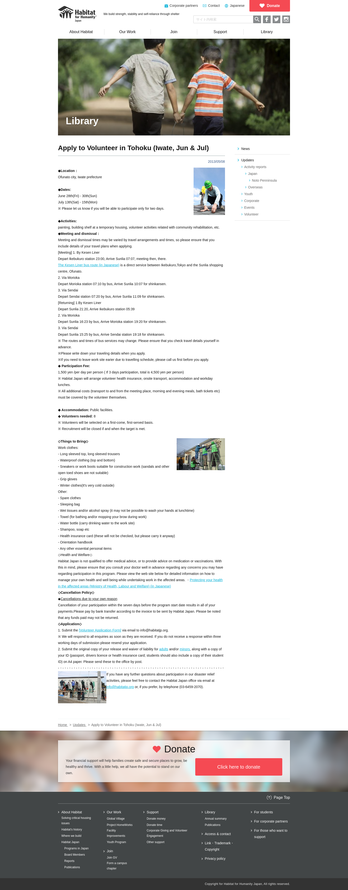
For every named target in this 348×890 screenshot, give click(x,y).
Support (153, 812)
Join (110, 851)
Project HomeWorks (119, 825)
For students (263, 812)
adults (163, 649)
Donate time (154, 825)
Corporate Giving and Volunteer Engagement (167, 833)
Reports (69, 861)
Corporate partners (184, 5)
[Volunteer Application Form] (100, 630)
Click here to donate (238, 767)
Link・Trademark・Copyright (219, 846)
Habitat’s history (71, 829)
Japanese (237, 5)
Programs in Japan (76, 848)
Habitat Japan (70, 842)
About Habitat (71, 812)
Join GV (112, 857)
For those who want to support (271, 834)
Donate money (156, 818)
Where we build (71, 836)
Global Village (116, 818)
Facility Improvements (116, 833)
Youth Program (116, 842)
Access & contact (218, 834)
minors (185, 649)
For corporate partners (271, 821)
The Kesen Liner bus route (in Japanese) (88, 265)
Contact (214, 5)
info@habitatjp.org (120, 687)
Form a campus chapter (117, 865)
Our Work (114, 812)
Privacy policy (215, 858)
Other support (155, 842)
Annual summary (216, 818)
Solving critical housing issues (76, 820)
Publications (72, 867)
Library (210, 812)
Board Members (74, 854)
